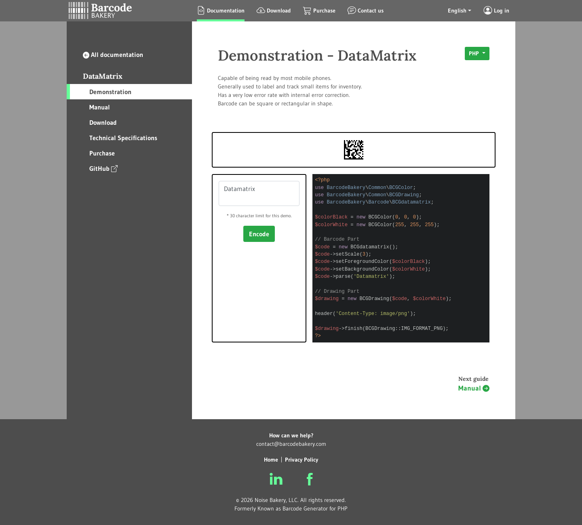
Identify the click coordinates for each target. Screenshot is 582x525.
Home (271, 459)
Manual (99, 107)
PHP (475, 53)
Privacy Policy (301, 459)
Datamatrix (259, 193)
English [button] (457, 10)
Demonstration (110, 92)
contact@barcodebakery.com (291, 443)
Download (103, 122)
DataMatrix (102, 76)
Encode (259, 234)
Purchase (102, 153)
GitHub (103, 168)
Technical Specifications (123, 138)
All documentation (113, 54)
